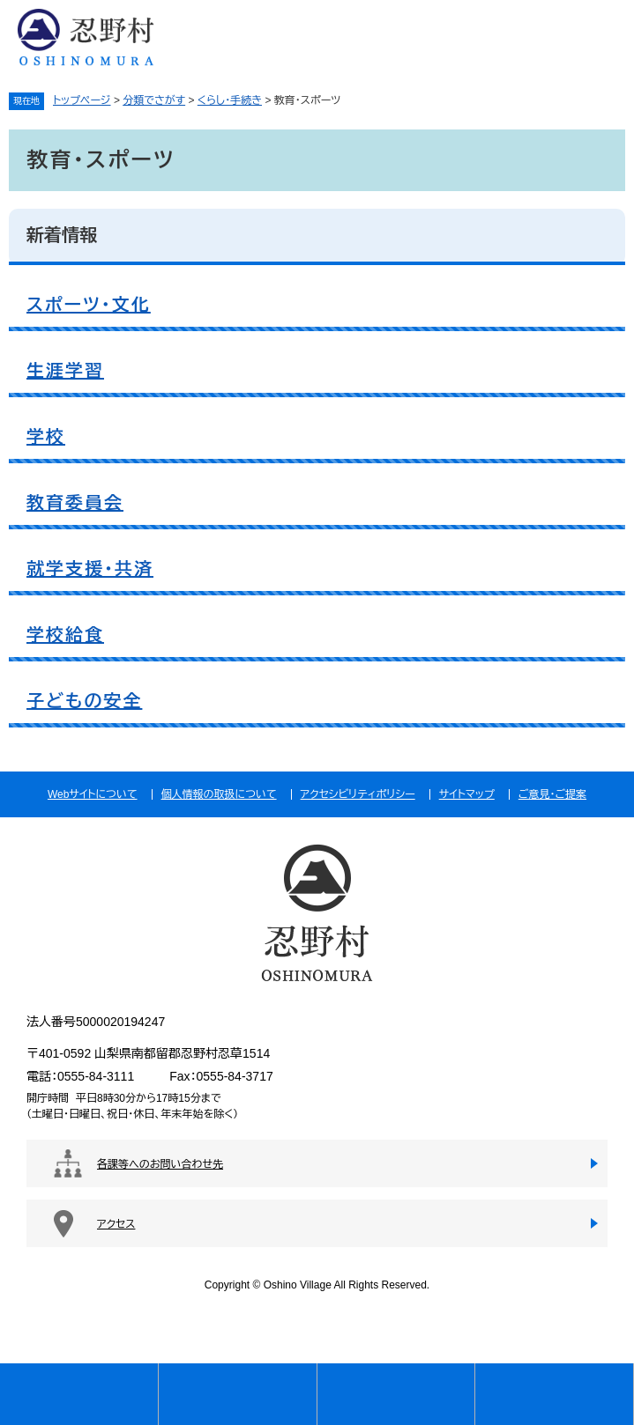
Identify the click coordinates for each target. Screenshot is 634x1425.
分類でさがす (154, 100)
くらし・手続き (230, 100)
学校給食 (65, 635)
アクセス (116, 1224)
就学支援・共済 (89, 569)
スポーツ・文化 (88, 304)
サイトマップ (467, 794)
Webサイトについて (93, 794)
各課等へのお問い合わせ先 (160, 1164)
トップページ (82, 100)
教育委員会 (74, 503)
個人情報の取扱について (219, 794)
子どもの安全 (84, 701)
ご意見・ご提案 (552, 794)
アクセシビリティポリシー (358, 794)
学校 (45, 437)
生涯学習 (65, 370)
